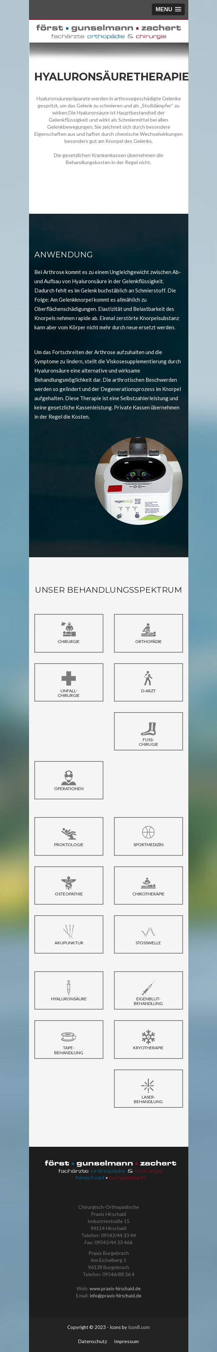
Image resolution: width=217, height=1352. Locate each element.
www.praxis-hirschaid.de (115, 1288)
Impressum (126, 1341)
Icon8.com (139, 1327)
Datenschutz (92, 1341)
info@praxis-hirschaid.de (115, 1295)
